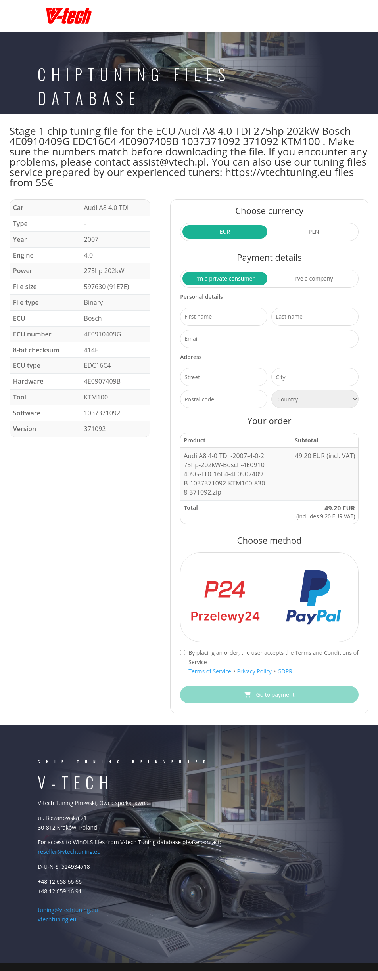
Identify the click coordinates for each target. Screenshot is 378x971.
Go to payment (269, 694)
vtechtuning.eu (57, 919)
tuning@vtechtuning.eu (68, 910)
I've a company (314, 278)
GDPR (284, 671)
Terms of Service (210, 671)
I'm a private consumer (225, 278)
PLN (314, 231)
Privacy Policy (255, 671)
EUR (225, 231)
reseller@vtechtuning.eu (69, 851)
